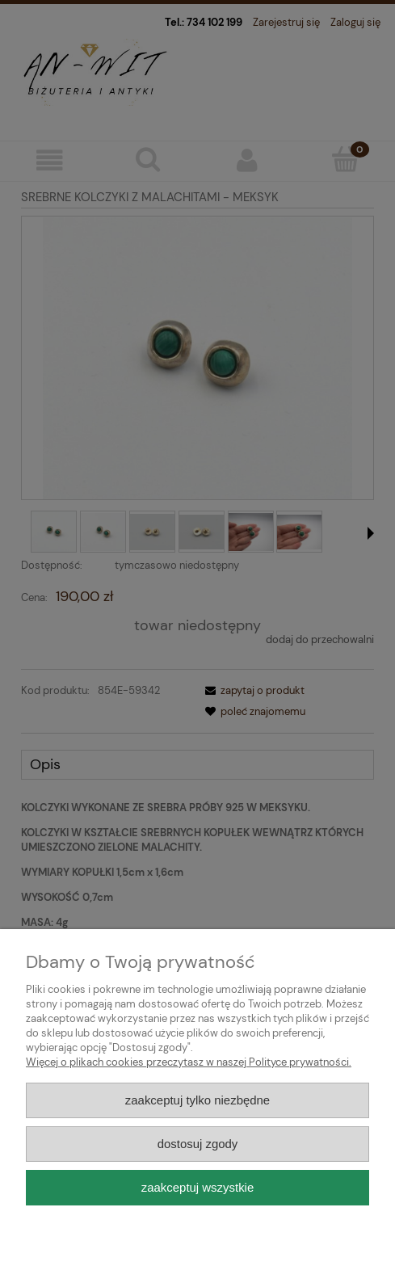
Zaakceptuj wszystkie (197, 1187)
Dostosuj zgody (198, 1143)
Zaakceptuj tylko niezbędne (197, 1100)
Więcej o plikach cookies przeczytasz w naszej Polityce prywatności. (188, 1062)
